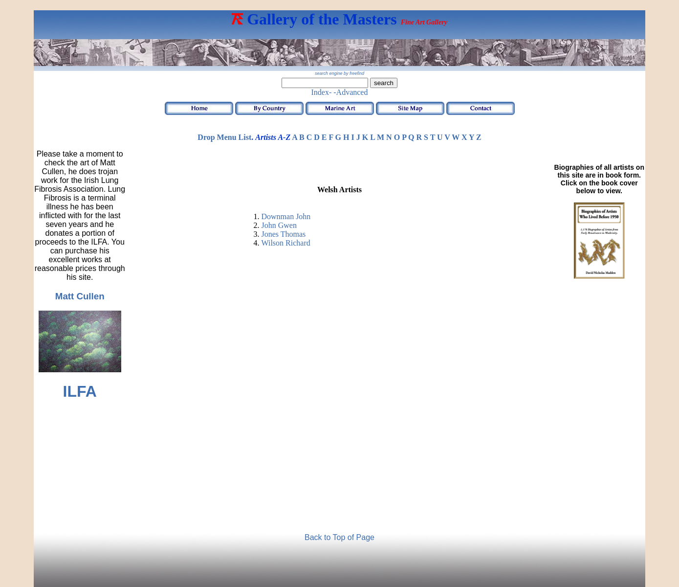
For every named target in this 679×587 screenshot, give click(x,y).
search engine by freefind (339, 73)
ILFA (80, 391)
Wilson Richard (285, 243)
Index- (321, 92)
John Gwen (278, 225)
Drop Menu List (224, 137)
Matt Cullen (80, 296)
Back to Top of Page (339, 537)
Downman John (285, 216)
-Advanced (350, 92)
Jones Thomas (283, 234)
